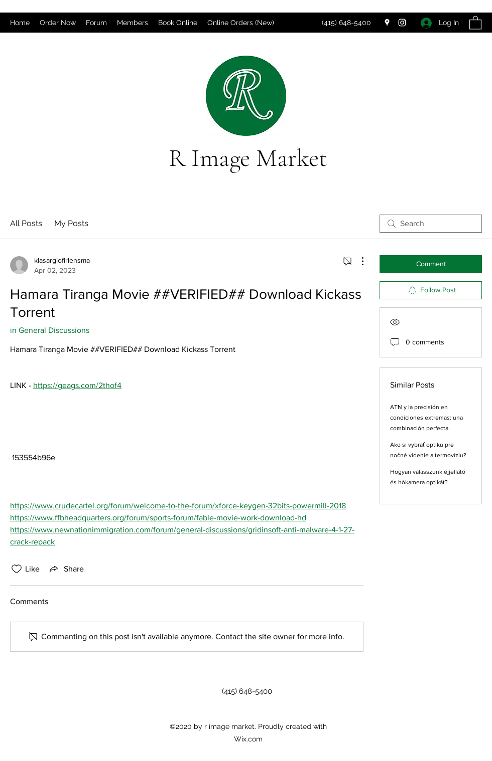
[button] (475, 22)
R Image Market (248, 158)
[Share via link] (66, 569)
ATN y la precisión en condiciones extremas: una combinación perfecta (426, 418)
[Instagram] (402, 23)
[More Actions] (357, 261)
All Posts (26, 223)
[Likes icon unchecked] (16, 569)
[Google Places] (387, 23)
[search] (431, 224)
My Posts (71, 223)
